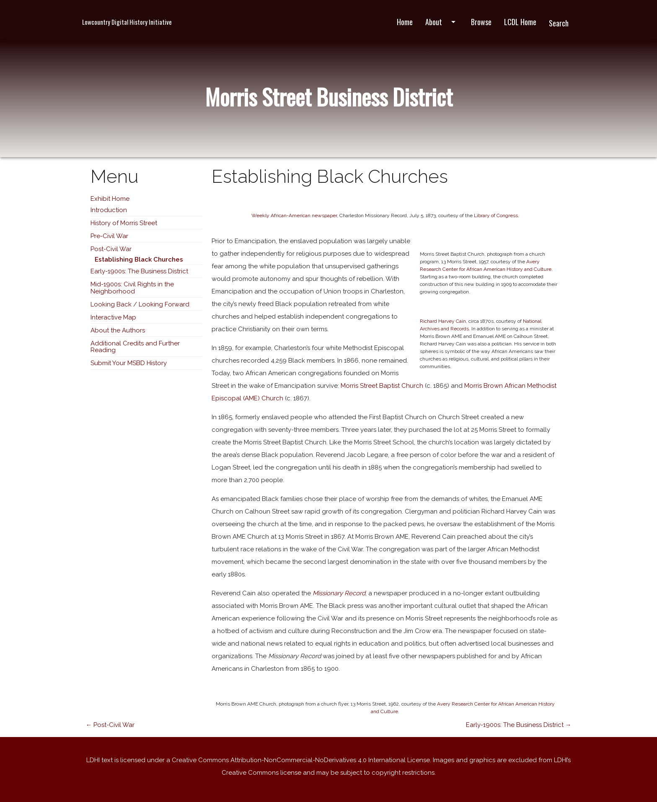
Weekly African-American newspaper (294, 215)
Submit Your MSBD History (129, 363)
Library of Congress (496, 215)
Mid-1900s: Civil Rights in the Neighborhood (132, 287)
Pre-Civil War (109, 236)
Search (559, 23)
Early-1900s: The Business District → (519, 725)
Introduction (109, 210)
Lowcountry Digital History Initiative (127, 21)
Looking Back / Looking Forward (140, 304)
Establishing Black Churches (139, 259)
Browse (481, 21)
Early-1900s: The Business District (139, 271)
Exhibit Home (110, 198)
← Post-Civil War (110, 725)
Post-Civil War (111, 249)
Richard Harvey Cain (443, 321)
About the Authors (118, 330)
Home (405, 21)
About (441, 21)
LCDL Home (520, 21)
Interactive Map (113, 317)
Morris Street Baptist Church (382, 385)
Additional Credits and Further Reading (135, 347)
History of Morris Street (124, 223)
